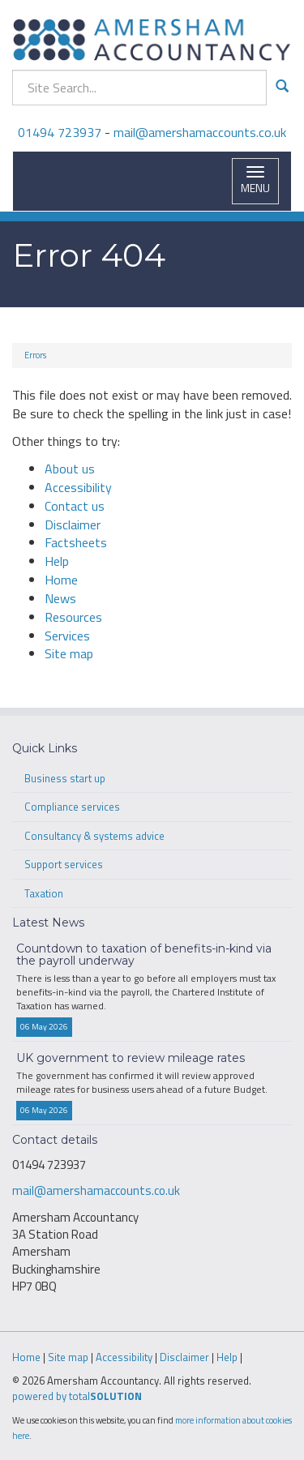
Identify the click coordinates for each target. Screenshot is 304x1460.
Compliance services (72, 807)
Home (61, 579)
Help (57, 561)
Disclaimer (73, 524)
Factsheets (76, 542)
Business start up (64, 778)
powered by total (77, 1396)
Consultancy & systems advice (94, 836)
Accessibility (78, 487)
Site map (69, 653)
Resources (73, 617)
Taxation (43, 893)
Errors (35, 355)
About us (70, 468)
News (60, 598)
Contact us (75, 506)
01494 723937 (59, 132)
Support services (63, 864)
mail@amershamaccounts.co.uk (199, 132)
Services (67, 635)
